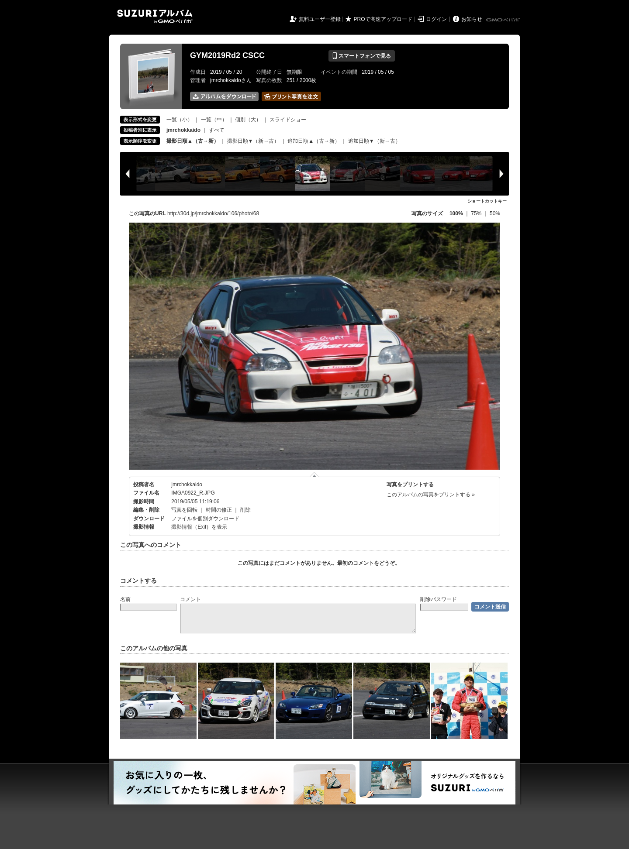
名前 (125, 599)
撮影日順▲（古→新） (192, 141)
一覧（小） (179, 120)
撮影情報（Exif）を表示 (199, 527)
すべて (217, 130)
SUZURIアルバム (154, 16)
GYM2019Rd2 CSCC (227, 55)
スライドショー (288, 120)
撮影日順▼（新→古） (253, 141)
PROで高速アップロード (383, 19)
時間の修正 (219, 510)
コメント (190, 599)
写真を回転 (184, 510)
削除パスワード (438, 599)
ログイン (436, 19)
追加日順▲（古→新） (313, 141)
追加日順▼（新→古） (374, 141)
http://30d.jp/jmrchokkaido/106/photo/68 (213, 213)
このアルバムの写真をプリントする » (431, 495)
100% (456, 213)
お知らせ (471, 19)
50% (495, 213)
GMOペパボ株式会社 (503, 20)
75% (477, 213)
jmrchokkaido (186, 484)
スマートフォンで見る (361, 56)
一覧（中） (214, 120)
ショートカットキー (487, 201)
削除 (245, 510)
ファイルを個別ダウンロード (205, 519)
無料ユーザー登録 (320, 19)
